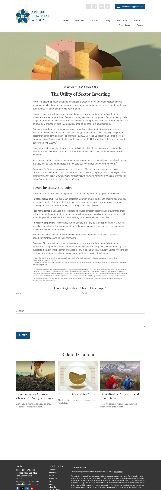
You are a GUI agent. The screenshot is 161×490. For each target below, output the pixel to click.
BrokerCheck (118, 471)
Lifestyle (52, 487)
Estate (51, 475)
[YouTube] (101, 6)
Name (18, 293)
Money (52, 484)
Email (84, 293)
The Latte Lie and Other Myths (76, 394)
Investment (53, 473)
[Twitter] (88, 6)
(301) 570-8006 (28, 470)
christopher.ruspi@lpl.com (27, 484)
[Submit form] (23, 335)
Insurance (53, 478)
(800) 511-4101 (30, 473)
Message (20, 311)
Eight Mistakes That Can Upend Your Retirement (119, 396)
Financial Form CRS (80, 467)
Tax (50, 481)
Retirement (53, 470)
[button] (66, 20)
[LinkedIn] (94, 6)
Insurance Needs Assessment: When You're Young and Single (35, 396)
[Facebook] (107, 6)
